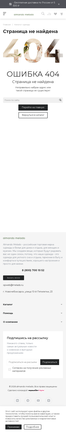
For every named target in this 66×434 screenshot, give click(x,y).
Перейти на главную (33, 107)
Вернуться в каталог (33, 115)
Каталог (8, 304)
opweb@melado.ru (13, 285)
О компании (10, 322)
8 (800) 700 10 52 (33, 270)
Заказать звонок (13, 278)
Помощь (8, 313)
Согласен (17, 368)
